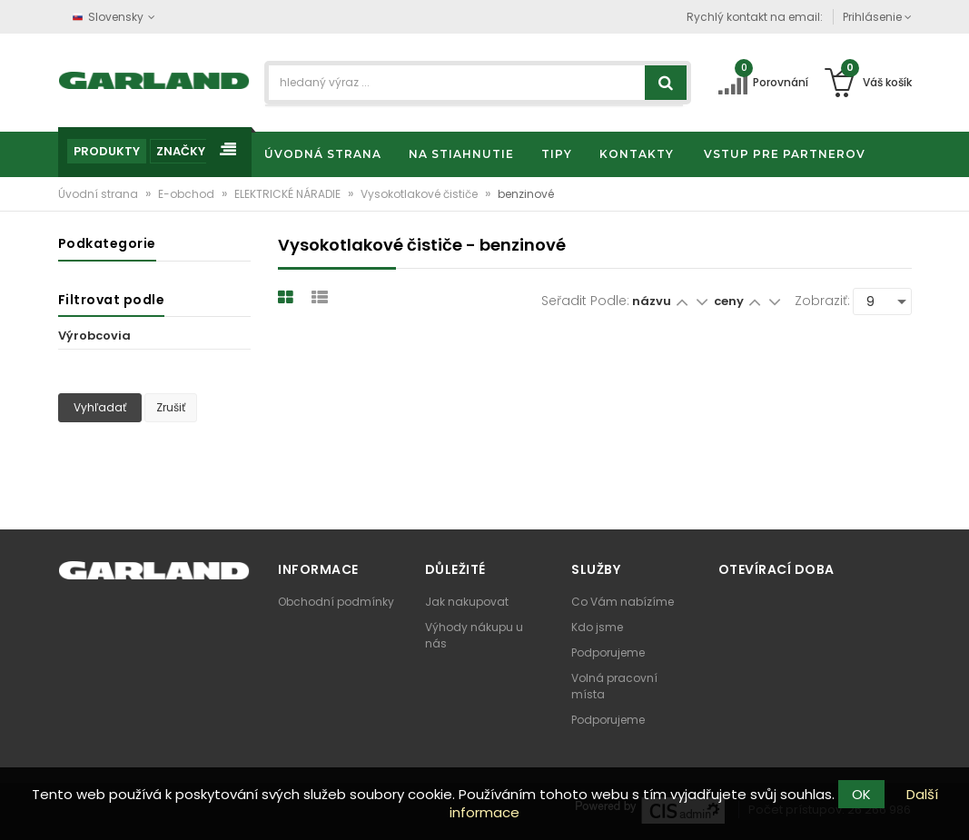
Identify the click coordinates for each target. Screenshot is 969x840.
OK (861, 794)
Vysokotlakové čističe (420, 194)
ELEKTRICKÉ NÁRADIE (288, 194)
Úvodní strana (99, 194)
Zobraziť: (822, 301)
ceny (730, 301)
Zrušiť (170, 407)
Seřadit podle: (585, 301)
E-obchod (187, 194)
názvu (651, 301)
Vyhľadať (100, 407)
